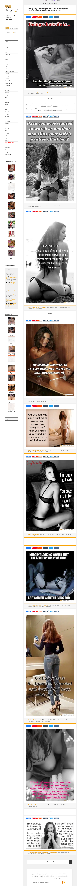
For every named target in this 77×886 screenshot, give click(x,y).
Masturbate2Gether (49, 0)
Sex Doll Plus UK (48, 1)
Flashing (7, 102)
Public (6, 135)
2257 (45, 878)
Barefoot (7, 50)
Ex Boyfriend (8, 95)
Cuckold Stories (8, 83)
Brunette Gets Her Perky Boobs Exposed (37, 804)
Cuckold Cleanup (8, 80)
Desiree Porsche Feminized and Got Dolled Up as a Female (11, 304)
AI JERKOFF (57, 0)
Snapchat (7, 140)
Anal (6, 45)
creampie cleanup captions (11, 373)
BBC (6, 52)
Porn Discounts (32, 1)
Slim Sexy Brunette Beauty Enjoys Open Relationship (40, 400)
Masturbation (8, 126)
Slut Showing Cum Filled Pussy (10, 289)
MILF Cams (38, 1)
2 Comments (49, 451)
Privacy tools (59, 878)
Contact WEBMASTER (39, 878)
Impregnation (8, 119)
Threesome (7, 147)
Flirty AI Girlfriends (55, 1)
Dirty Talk (7, 90)
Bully (6, 69)
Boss (6, 61)
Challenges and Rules (9, 71)
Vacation (7, 152)
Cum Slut (7, 88)
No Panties (7, 130)
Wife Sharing (8, 154)
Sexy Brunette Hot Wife (33, 534)
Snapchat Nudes (67, 1)
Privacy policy (53, 878)
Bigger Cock (7, 54)
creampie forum (11, 324)
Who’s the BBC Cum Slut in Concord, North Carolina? (11, 271)
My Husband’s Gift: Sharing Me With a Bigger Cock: (11, 293)
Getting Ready (8, 107)
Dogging (7, 92)
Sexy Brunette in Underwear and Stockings (38, 605)
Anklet (6, 47)
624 (54, 861)
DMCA (48, 878)
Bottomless (7, 64)
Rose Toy (61, 1)
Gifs (6, 109)
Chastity (7, 73)
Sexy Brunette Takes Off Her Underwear (37, 450)
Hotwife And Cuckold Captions (10, 18)
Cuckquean (7, 85)
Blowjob (7, 59)
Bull (6, 66)
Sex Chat (44, 3)
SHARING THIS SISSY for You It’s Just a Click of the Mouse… (11, 299)
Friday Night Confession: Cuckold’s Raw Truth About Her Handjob (11, 283)
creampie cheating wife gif (11, 392)
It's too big (7, 121)
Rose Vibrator (54, 3)
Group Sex (7, 111)
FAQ (63, 878)
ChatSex (42, 1)
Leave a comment (39, 93)
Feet (6, 97)
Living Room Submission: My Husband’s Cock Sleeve (11, 277)
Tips (6, 149)
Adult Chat (49, 3)
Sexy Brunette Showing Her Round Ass (37, 307)
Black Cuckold (62, 108)
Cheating (7, 76)
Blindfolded (7, 57)
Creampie (7, 78)
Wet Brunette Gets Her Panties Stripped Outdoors (40, 205)
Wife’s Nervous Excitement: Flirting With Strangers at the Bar (42, 852)
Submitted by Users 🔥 (10, 142)
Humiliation (7, 116)
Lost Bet (7, 123)
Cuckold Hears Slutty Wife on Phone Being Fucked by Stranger (42, 92)
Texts (6, 145)
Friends (6, 104)
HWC (68, 92)
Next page (70, 862)
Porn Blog (7, 133)
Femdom (7, 99)
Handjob (7, 114)
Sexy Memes (7, 138)
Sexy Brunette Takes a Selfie (34, 719)
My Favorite (7, 128)
